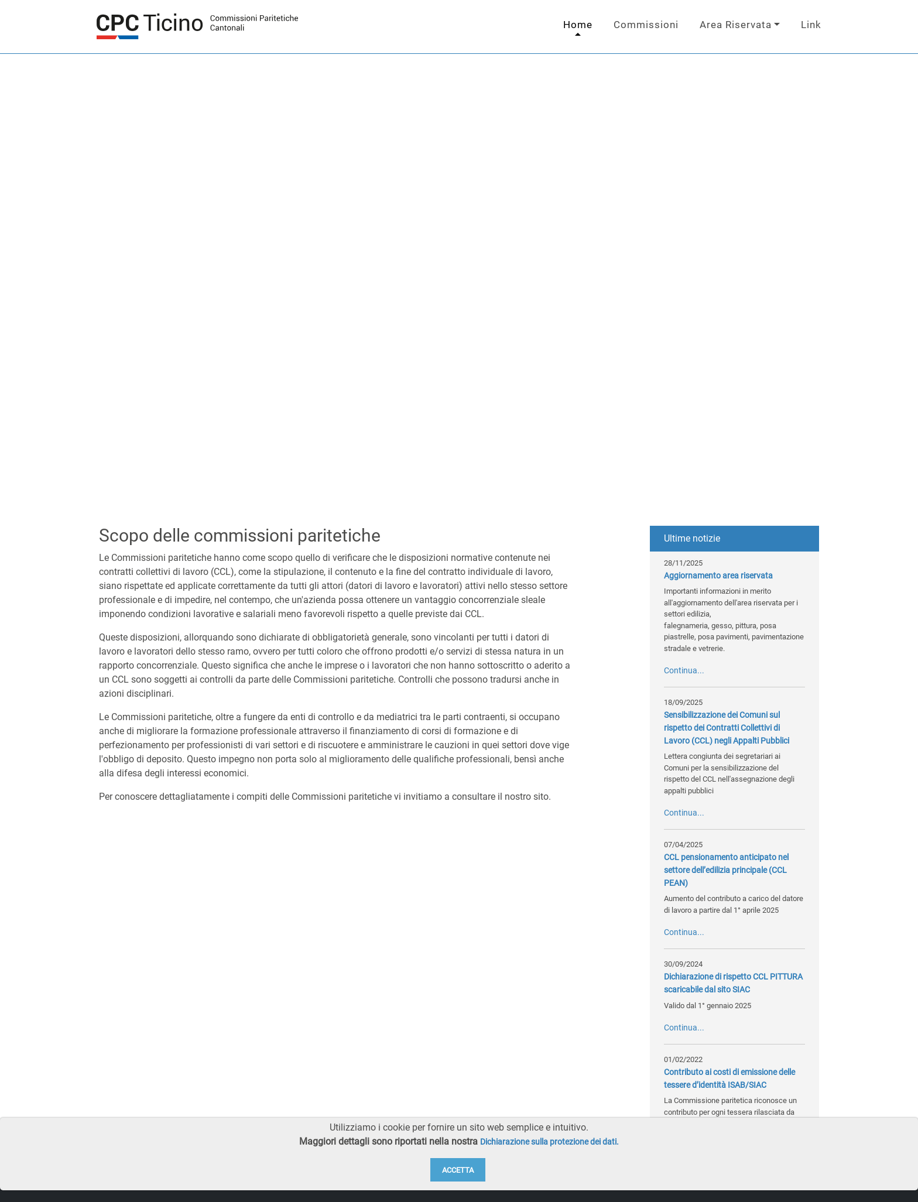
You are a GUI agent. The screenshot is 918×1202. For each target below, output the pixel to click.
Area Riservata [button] (736, 24)
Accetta (458, 1170)
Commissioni (646, 24)
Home (577, 24)
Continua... (684, 671)
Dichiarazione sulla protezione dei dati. (549, 1142)
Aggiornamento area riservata (718, 576)
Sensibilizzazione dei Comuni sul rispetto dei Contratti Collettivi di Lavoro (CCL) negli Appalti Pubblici (726, 727)
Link (811, 24)
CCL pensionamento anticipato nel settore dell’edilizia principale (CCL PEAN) (726, 870)
